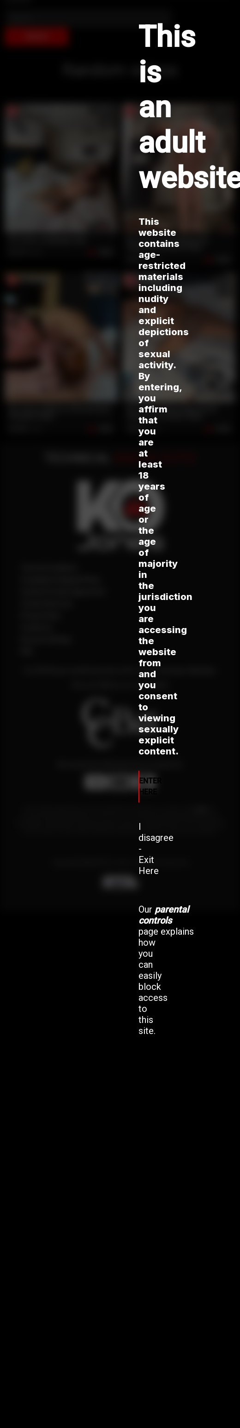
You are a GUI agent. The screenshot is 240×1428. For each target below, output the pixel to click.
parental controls (163, 915)
